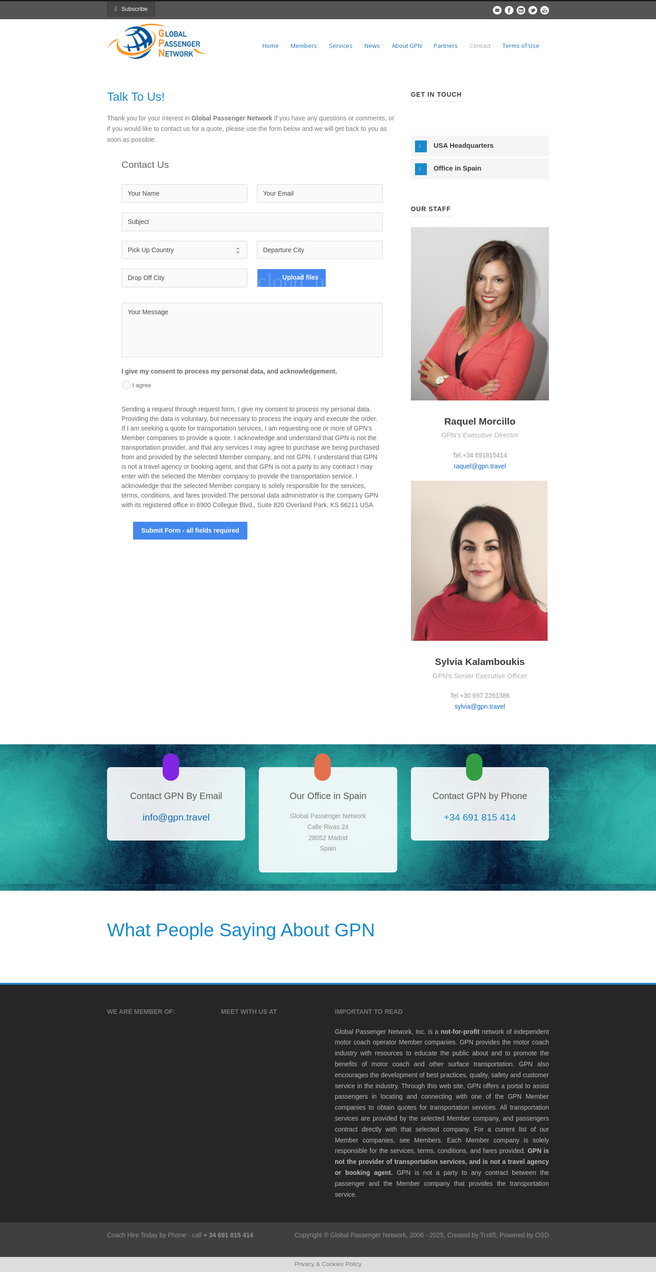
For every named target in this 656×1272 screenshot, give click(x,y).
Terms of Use (520, 46)
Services (341, 46)
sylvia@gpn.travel (480, 706)
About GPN (407, 46)
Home (270, 46)
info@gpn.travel (176, 817)
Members (304, 46)
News (372, 46)
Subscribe (131, 8)
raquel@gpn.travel (480, 466)
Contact (480, 46)
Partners (446, 46)
